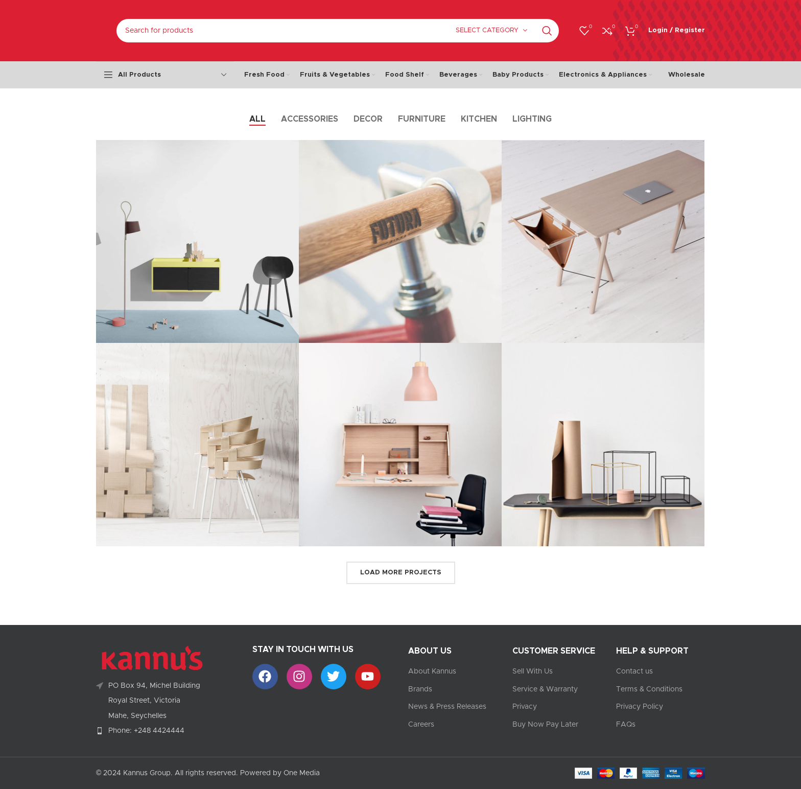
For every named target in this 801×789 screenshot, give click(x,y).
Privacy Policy (639, 706)
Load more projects (400, 572)
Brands (420, 689)
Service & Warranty (545, 689)
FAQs (625, 724)
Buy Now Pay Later (545, 724)
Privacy (524, 706)
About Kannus (432, 671)
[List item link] (166, 730)
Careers (421, 724)
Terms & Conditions (649, 689)
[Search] (337, 30)
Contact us (634, 671)
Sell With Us (532, 671)
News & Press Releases (447, 706)
